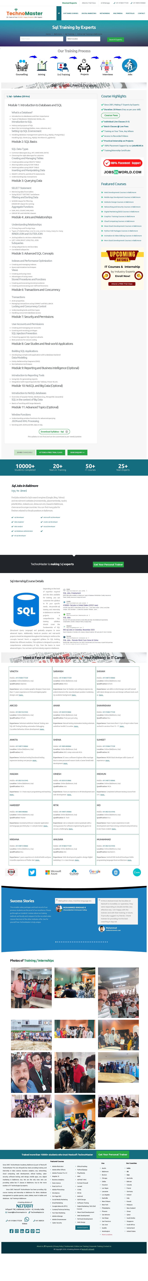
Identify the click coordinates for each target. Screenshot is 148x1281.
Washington (106, 1231)
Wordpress (56, 1193)
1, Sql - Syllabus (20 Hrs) (18, 96)
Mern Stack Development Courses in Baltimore (122, 240)
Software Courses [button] (70, 13)
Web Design (81, 1222)
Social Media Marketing (60, 1199)
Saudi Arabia (131, 1218)
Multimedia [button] (117, 13)
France (129, 1188)
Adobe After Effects (59, 1169)
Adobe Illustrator (58, 1166)
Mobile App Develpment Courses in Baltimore (122, 197)
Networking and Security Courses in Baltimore (122, 207)
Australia (130, 1178)
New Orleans (106, 1201)
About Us (40, 1246)
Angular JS (55, 1176)
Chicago (104, 1178)
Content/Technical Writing (61, 1209)
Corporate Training (96, 1246)
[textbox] (41, 38)
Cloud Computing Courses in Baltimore (119, 221)
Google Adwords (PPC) (59, 1206)
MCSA (79, 1193)
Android (80, 1196)
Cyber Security (57, 1223)
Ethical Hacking (82, 1166)
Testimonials (68, 1246)
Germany (130, 1191)
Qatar (129, 1214)
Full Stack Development (85, 1219)
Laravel (79, 1186)
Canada (129, 1185)
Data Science (56, 1183)
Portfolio (130, 13)
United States (131, 1231)
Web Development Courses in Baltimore (120, 192)
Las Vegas (105, 1188)
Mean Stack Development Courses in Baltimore (122, 226)
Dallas (104, 1181)
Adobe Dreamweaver (59, 1219)
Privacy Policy (58, 1246)
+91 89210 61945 (21, 712)
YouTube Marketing (58, 1213)
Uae (128, 1175)
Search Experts (115, 39)
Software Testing (83, 1203)
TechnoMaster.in (37, 1212)
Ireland (129, 1195)
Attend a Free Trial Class (50, 452)
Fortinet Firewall (82, 1183)
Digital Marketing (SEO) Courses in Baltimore (121, 212)
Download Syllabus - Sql (54, 431)
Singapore (130, 1221)
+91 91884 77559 (121, 3)
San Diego (105, 1218)
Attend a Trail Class (89, 3)
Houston (105, 1185)
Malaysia (129, 1204)
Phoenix (104, 1211)
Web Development (83, 1215)
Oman (129, 1211)
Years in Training (57, 470)
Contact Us (107, 1246)
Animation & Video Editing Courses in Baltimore (123, 236)
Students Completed (25, 470)
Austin (104, 1168)
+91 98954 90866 (138, 3)
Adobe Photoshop (58, 1189)
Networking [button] (105, 13)
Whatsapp (105, 3)
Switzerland (131, 1228)
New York (105, 1204)
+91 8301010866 (65, 712)
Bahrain (129, 1181)
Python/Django (82, 1169)
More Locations (107, 1234)
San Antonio (106, 1214)
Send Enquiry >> (77, 452)
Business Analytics (58, 1179)
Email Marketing (57, 1203)
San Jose (105, 1224)
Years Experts (123, 470)
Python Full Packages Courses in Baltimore (121, 231)
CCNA (79, 1189)
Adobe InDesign (57, 1216)
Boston (104, 1175)
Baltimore (105, 1171)
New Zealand (131, 1208)
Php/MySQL (81, 1173)
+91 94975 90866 (108, 678)
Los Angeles (106, 1195)
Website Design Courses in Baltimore (119, 202)
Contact (141, 13)
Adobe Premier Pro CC (59, 1173)
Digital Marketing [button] (89, 13)
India (128, 1168)
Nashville (105, 1198)
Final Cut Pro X (57, 1186)
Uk (128, 1171)
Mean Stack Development (85, 1212)
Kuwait (129, 1201)
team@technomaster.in (17, 1212)
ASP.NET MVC (81, 1179)
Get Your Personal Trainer (108, 564)
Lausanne (105, 1191)
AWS (78, 1176)
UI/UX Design (81, 1199)
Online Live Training (81, 1246)
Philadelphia (106, 1208)
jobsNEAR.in (137, 146)
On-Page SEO (56, 1196)
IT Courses (90, 470)
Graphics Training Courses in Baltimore (119, 216)
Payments (48, 1246)
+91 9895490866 (65, 746)
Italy (128, 1198)
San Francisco (106, 1221)
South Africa (131, 1224)
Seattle (104, 1228)
